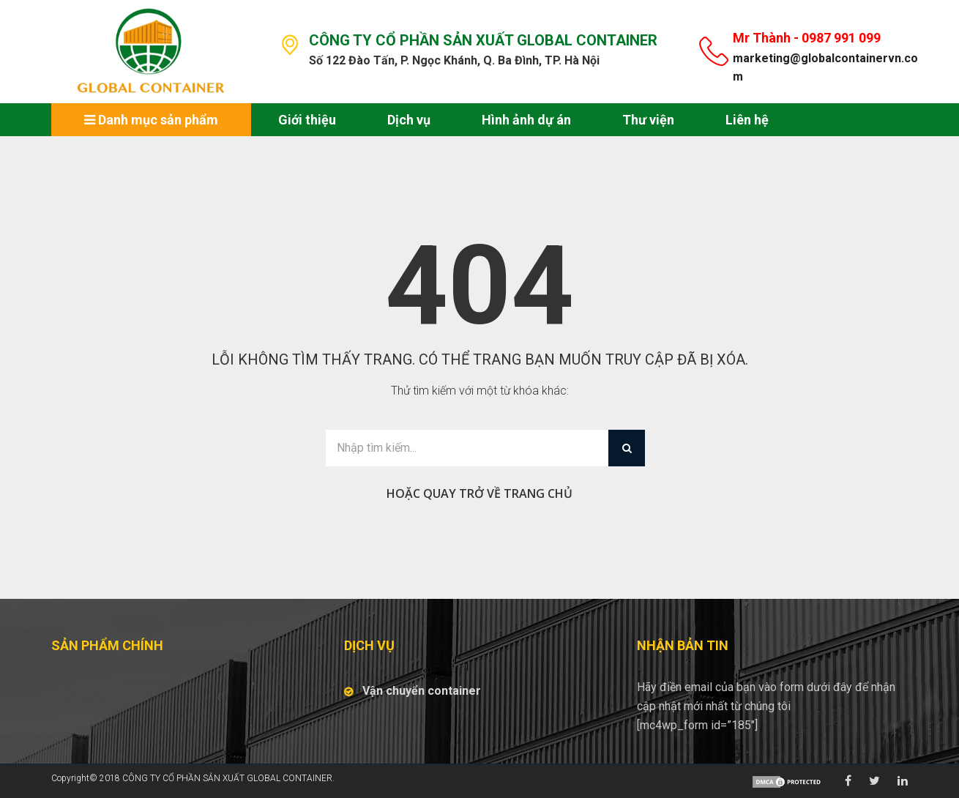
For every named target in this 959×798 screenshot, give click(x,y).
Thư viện (648, 119)
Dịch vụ (408, 119)
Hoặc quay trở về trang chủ (479, 493)
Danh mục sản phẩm (151, 119)
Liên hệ (747, 119)
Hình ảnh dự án (526, 119)
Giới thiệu (307, 119)
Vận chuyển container (421, 691)
